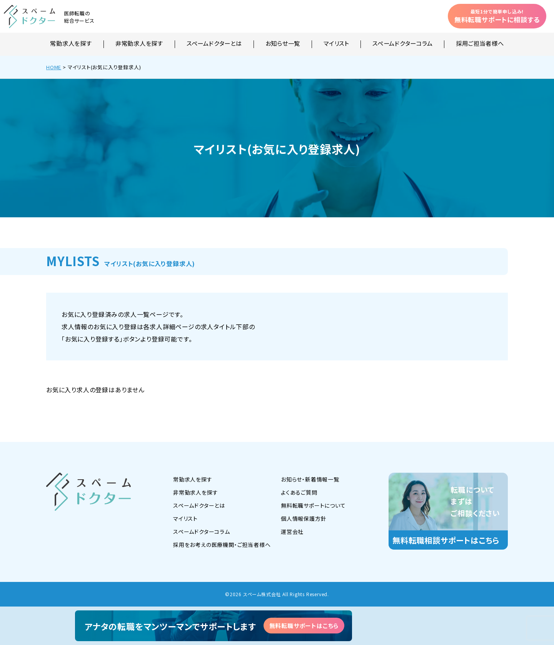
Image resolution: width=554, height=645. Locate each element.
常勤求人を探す (71, 43)
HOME (53, 67)
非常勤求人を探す (139, 43)
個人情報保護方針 (303, 518)
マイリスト (336, 43)
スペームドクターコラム (402, 43)
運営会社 (292, 531)
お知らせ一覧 (282, 43)
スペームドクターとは (214, 43)
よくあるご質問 (299, 492)
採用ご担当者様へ (480, 43)
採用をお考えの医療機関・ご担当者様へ (221, 544)
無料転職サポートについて (313, 505)
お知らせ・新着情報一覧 (310, 479)
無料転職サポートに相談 (497, 16)
